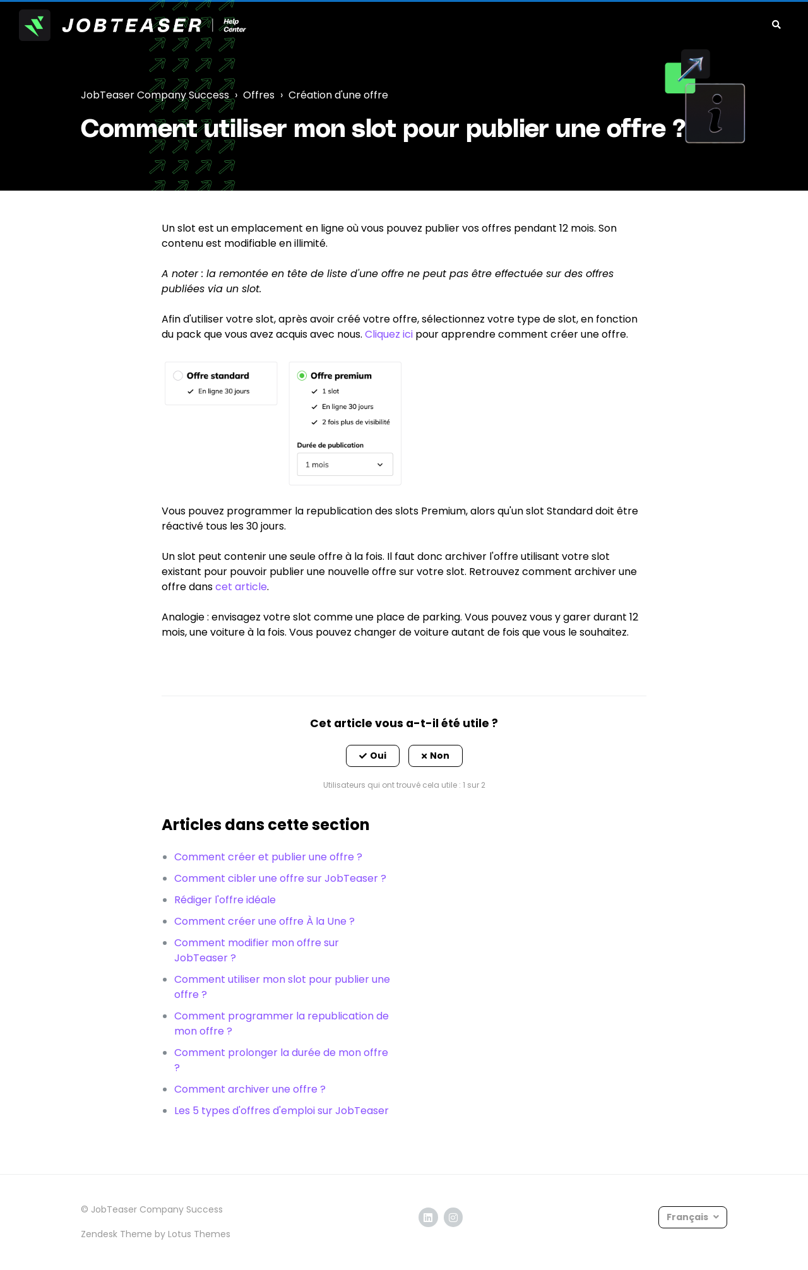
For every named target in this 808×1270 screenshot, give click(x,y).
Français (688, 1217)
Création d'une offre (338, 95)
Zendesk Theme (116, 1234)
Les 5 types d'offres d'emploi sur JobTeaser (281, 1110)
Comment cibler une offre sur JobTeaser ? (280, 878)
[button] (373, 756)
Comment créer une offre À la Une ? (264, 921)
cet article (241, 586)
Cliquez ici (389, 334)
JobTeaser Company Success (155, 95)
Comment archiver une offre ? (250, 1089)
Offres (259, 95)
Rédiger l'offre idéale (225, 900)
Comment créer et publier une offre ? (268, 857)
